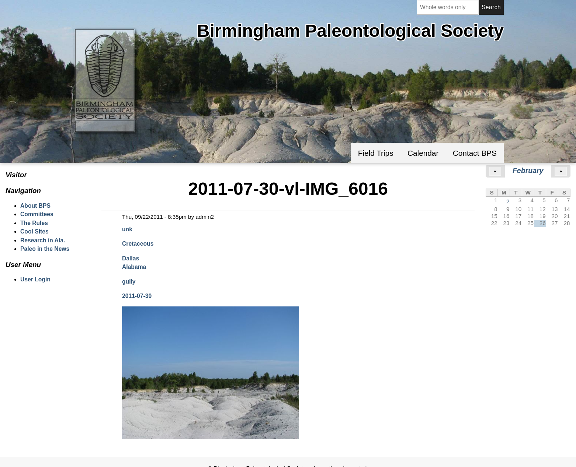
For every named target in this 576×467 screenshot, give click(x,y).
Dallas (130, 258)
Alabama (134, 267)
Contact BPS (475, 153)
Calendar (422, 153)
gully (129, 281)
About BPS (35, 206)
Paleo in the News (44, 249)
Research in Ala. (42, 240)
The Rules (34, 223)
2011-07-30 (137, 296)
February (528, 170)
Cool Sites (34, 231)
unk (127, 229)
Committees (36, 214)
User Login (35, 279)
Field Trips (375, 153)
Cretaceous (137, 243)
